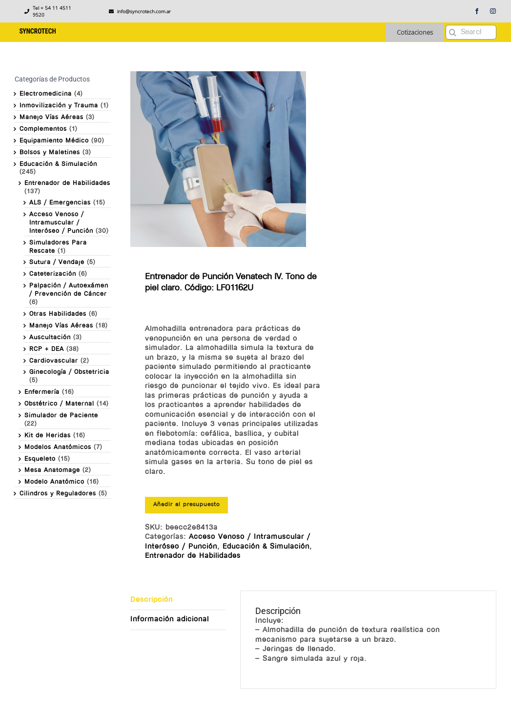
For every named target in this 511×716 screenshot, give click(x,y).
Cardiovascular (53, 361)
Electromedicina (46, 94)
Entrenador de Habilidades (193, 556)
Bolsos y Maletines (50, 152)
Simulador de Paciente (61, 415)
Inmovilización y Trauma (59, 105)
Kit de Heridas (47, 435)
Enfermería (42, 392)
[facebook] (477, 11)
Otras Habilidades (57, 314)
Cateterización (52, 274)
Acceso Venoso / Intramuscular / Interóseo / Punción (61, 222)
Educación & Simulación (266, 547)
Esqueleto (40, 459)
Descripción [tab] (151, 600)
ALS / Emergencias (60, 203)
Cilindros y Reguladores (58, 494)
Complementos (43, 129)
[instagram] (493, 11)
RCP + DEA (46, 349)
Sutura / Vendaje (56, 262)
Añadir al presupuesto (186, 505)
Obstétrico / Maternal (59, 404)
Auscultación (50, 337)
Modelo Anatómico (54, 482)
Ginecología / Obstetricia (69, 372)
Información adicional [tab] (169, 619)
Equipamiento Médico (54, 141)
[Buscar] (453, 32)
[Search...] (471, 32)
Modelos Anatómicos (57, 447)
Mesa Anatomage (52, 470)
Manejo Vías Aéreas (51, 117)
